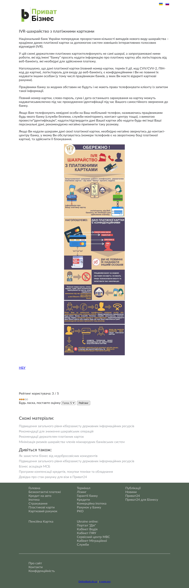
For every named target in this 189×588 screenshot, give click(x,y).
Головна (34, 488)
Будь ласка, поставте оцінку (40, 402)
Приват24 (132, 495)
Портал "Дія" (86, 525)
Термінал (83, 488)
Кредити (83, 499)
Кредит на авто (40, 495)
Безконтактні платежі (45, 492)
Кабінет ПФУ (86, 533)
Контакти (36, 567)
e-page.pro (104, 581)
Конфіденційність (42, 571)
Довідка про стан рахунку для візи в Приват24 (53, 477)
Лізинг (81, 492)
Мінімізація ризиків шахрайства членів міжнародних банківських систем (72, 442)
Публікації (133, 488)
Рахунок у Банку (89, 507)
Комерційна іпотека (92, 503)
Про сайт (35, 563)
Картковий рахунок (43, 511)
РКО (80, 511)
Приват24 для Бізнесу (141, 499)
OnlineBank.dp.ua (87, 581)
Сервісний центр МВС (93, 537)
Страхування (38, 503)
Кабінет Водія (87, 529)
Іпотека (34, 499)
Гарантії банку (87, 495)
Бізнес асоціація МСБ (34, 466)
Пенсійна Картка (41, 521)
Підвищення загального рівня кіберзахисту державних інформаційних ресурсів (76, 426)
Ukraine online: (87, 521)
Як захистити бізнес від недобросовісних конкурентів (58, 456)
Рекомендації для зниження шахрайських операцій (56, 431)
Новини (131, 492)
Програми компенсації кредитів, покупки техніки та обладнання (66, 471)
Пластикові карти (42, 507)
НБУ (22, 367)
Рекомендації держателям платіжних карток (51, 436)
